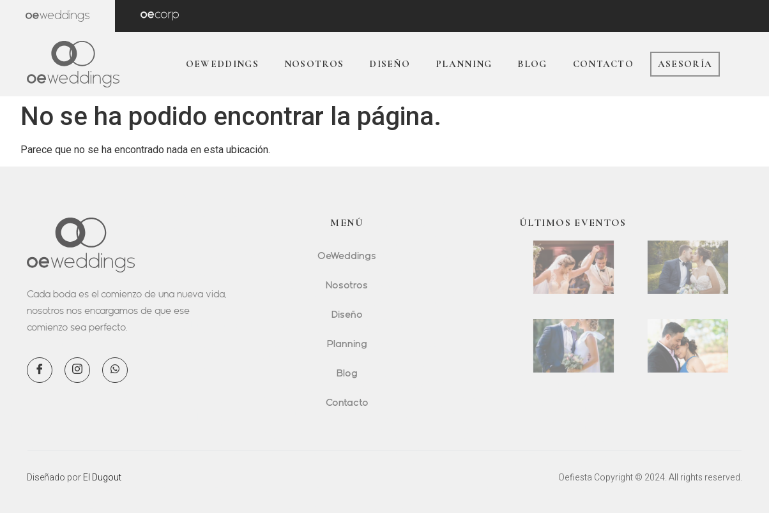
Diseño (389, 64)
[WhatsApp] (115, 370)
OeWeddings (222, 64)
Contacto (603, 64)
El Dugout (102, 477)
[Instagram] (77, 370)
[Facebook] (39, 370)
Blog (532, 64)
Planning (464, 64)
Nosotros (314, 64)
